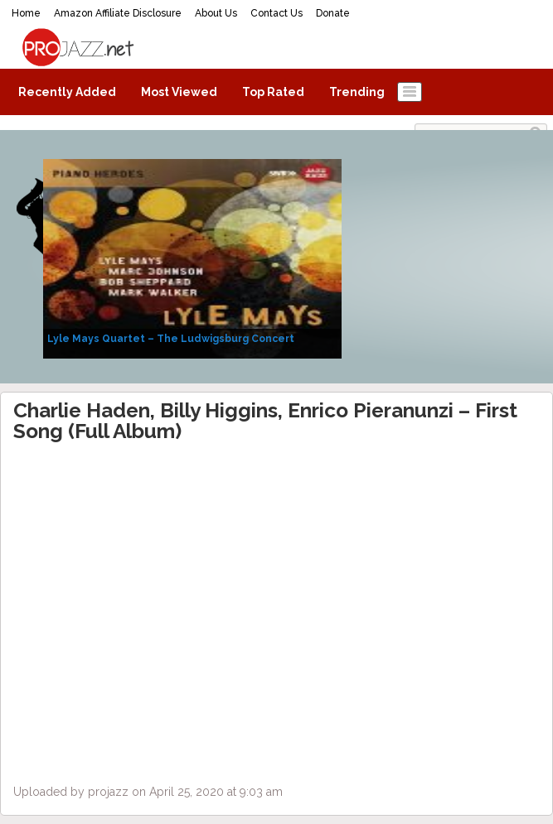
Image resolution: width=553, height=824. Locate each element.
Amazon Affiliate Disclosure (118, 13)
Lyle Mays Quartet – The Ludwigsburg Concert (170, 339)
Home (26, 13)
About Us (216, 13)
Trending (357, 92)
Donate (333, 13)
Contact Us (276, 13)
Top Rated (273, 92)
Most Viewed (179, 92)
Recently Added (67, 92)
